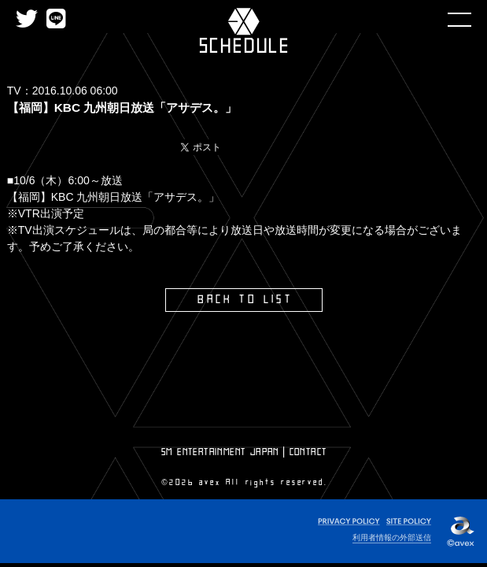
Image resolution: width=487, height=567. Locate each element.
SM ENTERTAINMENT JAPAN (220, 452)
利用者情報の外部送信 (391, 537)
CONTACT (308, 452)
